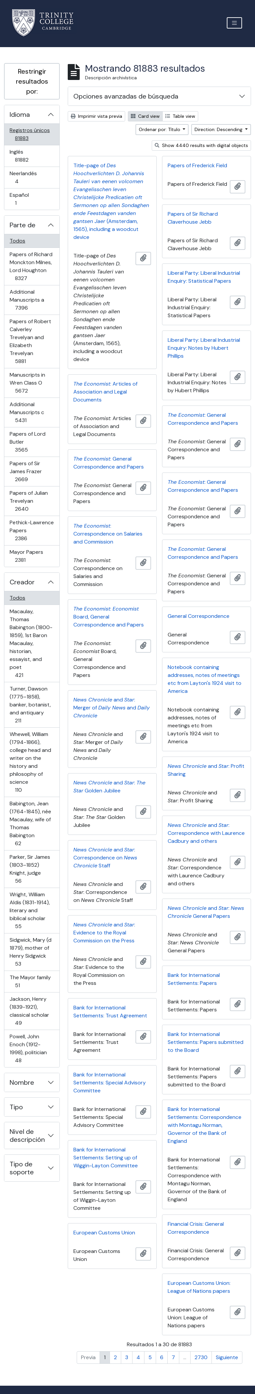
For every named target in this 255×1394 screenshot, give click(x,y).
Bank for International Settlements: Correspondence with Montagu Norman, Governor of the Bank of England (204, 1125)
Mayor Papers (29, 556)
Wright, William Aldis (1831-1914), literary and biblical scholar (29, 910)
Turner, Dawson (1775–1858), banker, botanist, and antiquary (30, 705)
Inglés (31, 156)
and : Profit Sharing (206, 770)
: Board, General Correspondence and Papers (108, 616)
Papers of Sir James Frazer (30, 471)
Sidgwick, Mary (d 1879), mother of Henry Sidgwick (30, 952)
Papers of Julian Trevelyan (31, 501)
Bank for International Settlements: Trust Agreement (110, 1011)
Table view (180, 116)
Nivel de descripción (27, 1135)
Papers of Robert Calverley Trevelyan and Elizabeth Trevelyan (30, 341)
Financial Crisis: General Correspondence (196, 1227)
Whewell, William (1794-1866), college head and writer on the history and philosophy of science (30, 762)
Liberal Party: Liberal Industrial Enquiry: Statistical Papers (204, 276)
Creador (22, 582)
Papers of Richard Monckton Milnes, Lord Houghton (30, 266)
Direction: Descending (219, 129)
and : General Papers (206, 912)
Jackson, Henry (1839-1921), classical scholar (29, 1011)
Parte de (23, 225)
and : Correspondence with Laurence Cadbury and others (206, 833)
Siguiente (227, 1357)
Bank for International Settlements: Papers (194, 979)
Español (25, 199)
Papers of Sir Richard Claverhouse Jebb (193, 217)
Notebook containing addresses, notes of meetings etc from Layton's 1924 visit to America (204, 679)
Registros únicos (31, 134)
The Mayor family (30, 981)
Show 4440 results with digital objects (201, 145)
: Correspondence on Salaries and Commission (107, 533)
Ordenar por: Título (160, 129)
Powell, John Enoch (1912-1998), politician (28, 1048)
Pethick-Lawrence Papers (31, 530)
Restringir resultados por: (32, 81)
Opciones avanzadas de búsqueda (125, 96)
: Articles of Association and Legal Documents (105, 391)
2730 (201, 1357)
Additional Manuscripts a (30, 300)
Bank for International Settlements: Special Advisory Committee (109, 1082)
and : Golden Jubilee (109, 786)
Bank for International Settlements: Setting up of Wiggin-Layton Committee (105, 1157)
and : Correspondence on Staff (105, 857)
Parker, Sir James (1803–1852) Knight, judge (29, 869)
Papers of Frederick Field (197, 165)
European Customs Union (104, 1232)
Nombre (22, 1082)
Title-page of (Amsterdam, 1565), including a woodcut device (111, 201)
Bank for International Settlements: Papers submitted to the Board (205, 1042)
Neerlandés (26, 177)
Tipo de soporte (22, 1168)
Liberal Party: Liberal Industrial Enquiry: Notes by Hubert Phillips (204, 347)
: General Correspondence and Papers (203, 418)
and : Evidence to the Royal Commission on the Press (104, 932)
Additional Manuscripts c (30, 412)
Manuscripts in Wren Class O (30, 383)
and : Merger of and (111, 707)
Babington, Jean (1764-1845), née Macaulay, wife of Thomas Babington (30, 823)
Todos (17, 240)
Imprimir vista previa (96, 116)
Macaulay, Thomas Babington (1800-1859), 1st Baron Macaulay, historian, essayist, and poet (30, 643)
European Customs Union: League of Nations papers (199, 1287)
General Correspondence (198, 616)
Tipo (16, 1107)
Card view (145, 116)
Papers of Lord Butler (30, 442)
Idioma (20, 114)
